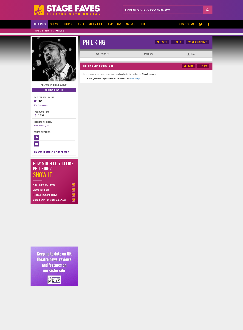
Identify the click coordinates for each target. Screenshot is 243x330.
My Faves (130, 24)
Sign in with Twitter (54, 90)
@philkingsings (41, 105)
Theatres (67, 24)
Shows (54, 24)
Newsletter (186, 24)
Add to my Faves (197, 42)
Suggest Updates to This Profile (51, 152)
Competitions (114, 24)
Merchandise (95, 24)
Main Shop (135, 78)
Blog (142, 24)
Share (177, 42)
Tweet (162, 42)
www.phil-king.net (42, 125)
